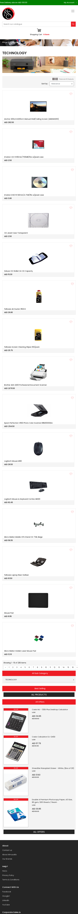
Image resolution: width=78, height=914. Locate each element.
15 (68, 667)
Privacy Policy (8, 875)
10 (46, 667)
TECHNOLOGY (11, 679)
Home (4, 42)
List (56, 79)
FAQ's (4, 871)
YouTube (6, 905)
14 (64, 667)
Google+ (6, 896)
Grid (53, 79)
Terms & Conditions (10, 879)
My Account (69, 2)
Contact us (7, 850)
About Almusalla (9, 854)
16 (73, 667)
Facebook (6, 891)
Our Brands (7, 859)
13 (59, 667)
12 (54, 667)
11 (50, 667)
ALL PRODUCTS (39, 694)
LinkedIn (5, 900)
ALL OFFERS (39, 831)
